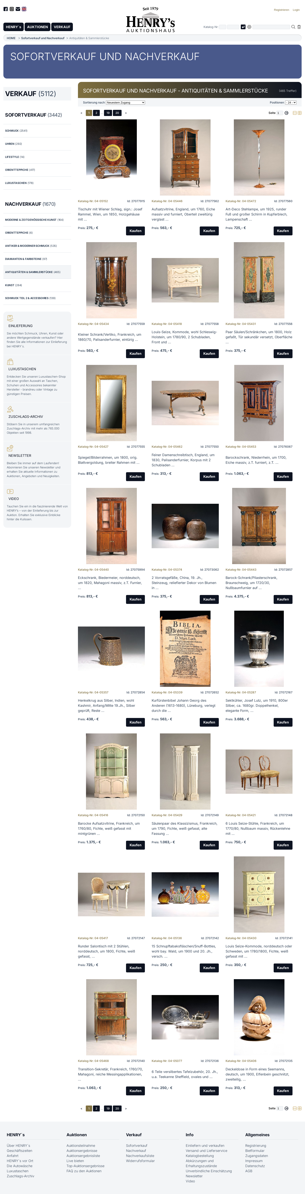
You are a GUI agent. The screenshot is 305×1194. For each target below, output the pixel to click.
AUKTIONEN (37, 27)
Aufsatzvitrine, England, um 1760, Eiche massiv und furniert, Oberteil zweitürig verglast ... (183, 214)
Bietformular (255, 1151)
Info (190, 1134)
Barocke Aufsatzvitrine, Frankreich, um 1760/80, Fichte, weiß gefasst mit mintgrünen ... (109, 828)
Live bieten (75, 1161)
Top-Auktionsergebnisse (85, 1166)
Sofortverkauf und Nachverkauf (42, 38)
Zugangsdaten (256, 1156)
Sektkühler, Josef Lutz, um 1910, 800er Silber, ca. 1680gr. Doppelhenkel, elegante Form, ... (257, 705)
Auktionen (77, 1134)
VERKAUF (62, 27)
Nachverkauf (136, 1151)
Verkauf (134, 1134)
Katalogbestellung (200, 1156)
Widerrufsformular (140, 1161)
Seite (272, 113)
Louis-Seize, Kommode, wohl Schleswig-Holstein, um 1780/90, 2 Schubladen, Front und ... (184, 337)
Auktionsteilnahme (81, 1146)
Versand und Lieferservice (206, 1151)
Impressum (254, 1161)
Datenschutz (255, 1166)
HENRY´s (13, 27)
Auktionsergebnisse (82, 1151)
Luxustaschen (17, 1171)
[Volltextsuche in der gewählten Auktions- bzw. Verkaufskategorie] (271, 27)
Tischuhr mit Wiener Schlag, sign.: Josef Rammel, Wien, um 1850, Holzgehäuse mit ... (110, 214)
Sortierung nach (94, 102)
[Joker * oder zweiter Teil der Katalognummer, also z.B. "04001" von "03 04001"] (233, 27)
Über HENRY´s (18, 1146)
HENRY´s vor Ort (20, 1161)
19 (108, 113)
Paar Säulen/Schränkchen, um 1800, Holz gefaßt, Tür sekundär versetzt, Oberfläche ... (259, 337)
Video (190, 1181)
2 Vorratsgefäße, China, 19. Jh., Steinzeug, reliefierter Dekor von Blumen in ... (184, 583)
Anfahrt (12, 1156)
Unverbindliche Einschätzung (209, 1171)
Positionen (277, 102)
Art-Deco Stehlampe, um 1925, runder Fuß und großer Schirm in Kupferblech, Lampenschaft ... (256, 214)
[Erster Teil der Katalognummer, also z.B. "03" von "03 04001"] (222, 27)
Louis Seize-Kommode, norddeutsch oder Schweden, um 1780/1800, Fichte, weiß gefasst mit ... (259, 951)
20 (117, 113)
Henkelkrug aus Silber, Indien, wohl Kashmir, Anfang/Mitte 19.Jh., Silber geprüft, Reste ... (106, 705)
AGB (248, 1171)
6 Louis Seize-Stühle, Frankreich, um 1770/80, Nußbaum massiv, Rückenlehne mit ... (258, 828)
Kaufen (135, 231)
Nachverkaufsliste (140, 1156)
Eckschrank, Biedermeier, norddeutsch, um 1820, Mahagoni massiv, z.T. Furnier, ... (110, 583)
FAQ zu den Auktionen (84, 1171)
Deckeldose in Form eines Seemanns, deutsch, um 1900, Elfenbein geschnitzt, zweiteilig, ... (257, 1074)
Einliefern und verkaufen (205, 1146)
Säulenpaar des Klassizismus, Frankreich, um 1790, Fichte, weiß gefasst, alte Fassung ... (185, 828)
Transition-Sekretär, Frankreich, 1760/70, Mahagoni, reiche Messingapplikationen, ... (110, 1074)
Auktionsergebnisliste (83, 1156)
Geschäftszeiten (19, 1151)
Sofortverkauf (136, 1146)
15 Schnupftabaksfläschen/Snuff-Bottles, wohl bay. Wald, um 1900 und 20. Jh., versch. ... (184, 951)
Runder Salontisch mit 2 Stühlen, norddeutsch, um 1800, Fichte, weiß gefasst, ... (106, 951)
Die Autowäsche (19, 1166)
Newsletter (194, 1176)
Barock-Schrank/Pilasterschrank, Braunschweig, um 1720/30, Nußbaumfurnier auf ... (251, 583)
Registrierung (255, 1146)
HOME (11, 38)
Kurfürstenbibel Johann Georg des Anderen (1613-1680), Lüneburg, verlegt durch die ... (183, 705)
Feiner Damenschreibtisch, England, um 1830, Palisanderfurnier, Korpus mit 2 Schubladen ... (183, 460)
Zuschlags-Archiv (20, 1176)
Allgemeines (257, 1134)
